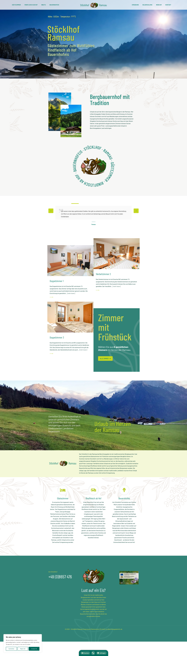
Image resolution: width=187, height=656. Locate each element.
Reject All (22, 648)
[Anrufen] (93, 653)
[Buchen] (85, 653)
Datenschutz (95, 629)
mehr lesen (71, 293)
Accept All (34, 648)
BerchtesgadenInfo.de (115, 629)
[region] (22, 643)
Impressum (87, 629)
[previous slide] (50, 211)
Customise (11, 648)
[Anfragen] (101, 653)
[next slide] (136, 211)
